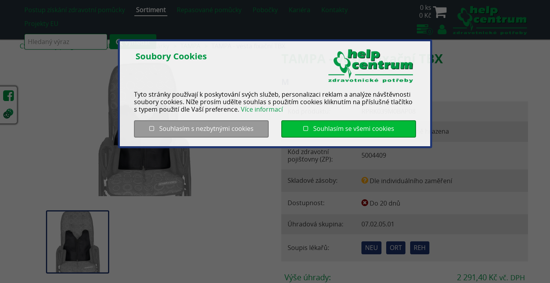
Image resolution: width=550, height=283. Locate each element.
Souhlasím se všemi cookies (348, 128)
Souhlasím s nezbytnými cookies (201, 128)
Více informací (262, 109)
